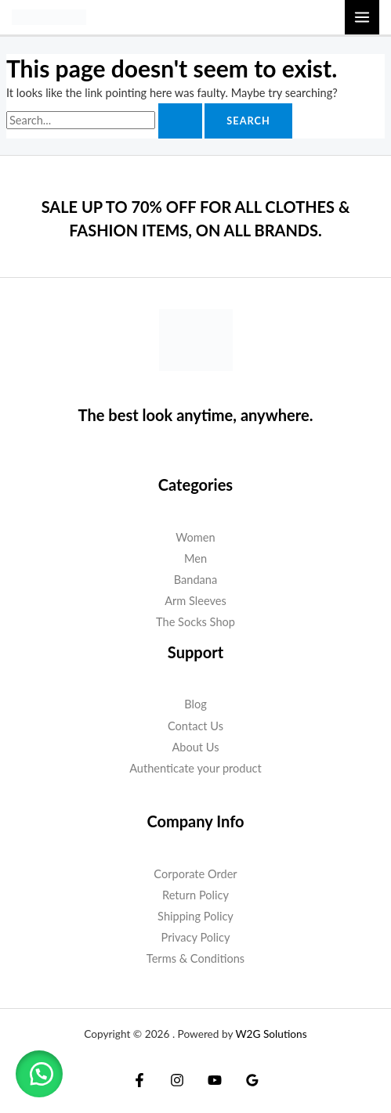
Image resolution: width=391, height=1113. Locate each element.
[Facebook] (139, 1080)
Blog (195, 704)
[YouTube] (215, 1080)
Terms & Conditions (195, 958)
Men (195, 558)
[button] (39, 1073)
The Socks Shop (195, 622)
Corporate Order (195, 874)
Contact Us (195, 726)
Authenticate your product (195, 768)
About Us (195, 747)
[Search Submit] (180, 121)
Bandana (195, 579)
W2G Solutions (270, 1034)
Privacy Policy (195, 937)
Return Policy (195, 895)
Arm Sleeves (195, 600)
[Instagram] (177, 1080)
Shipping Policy (195, 916)
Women (195, 537)
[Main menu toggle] (362, 17)
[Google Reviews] (252, 1080)
